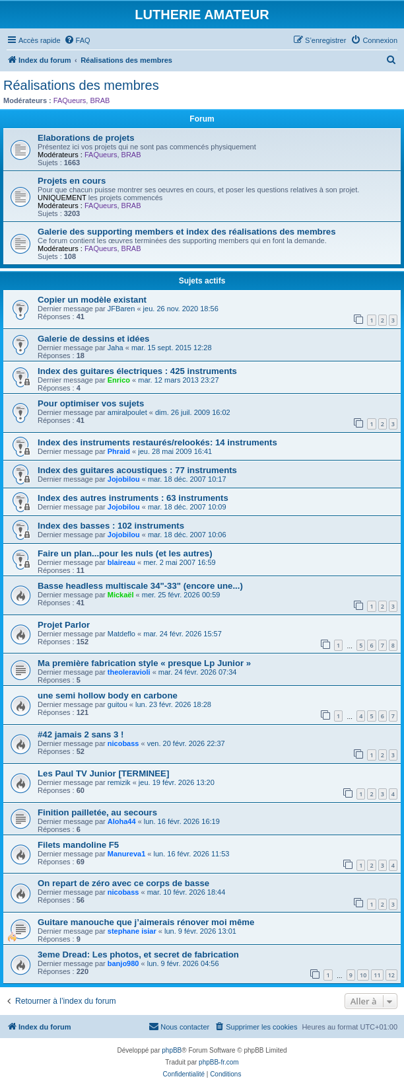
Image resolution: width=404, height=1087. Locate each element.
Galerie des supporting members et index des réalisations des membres (186, 232)
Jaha (115, 348)
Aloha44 (122, 821)
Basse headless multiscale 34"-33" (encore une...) (140, 586)
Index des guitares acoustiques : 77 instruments (137, 470)
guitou (117, 704)
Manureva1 (126, 854)
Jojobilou (124, 479)
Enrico (119, 380)
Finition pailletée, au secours (97, 812)
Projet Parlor (64, 625)
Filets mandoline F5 (78, 845)
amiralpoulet (127, 412)
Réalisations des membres (81, 85)
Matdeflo (121, 634)
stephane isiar (132, 931)
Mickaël (121, 595)
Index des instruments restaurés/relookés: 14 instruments (157, 442)
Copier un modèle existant (92, 300)
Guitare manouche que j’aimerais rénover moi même (146, 922)
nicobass (123, 743)
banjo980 (123, 963)
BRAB (100, 100)
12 (391, 975)
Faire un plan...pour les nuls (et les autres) (125, 553)
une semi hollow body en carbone (108, 695)
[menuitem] (77, 40)
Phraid (119, 451)
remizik (119, 782)
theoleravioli (129, 672)
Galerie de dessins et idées (93, 339)
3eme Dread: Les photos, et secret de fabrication (138, 954)
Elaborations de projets (86, 138)
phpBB (172, 1050)
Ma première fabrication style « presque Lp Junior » (144, 663)
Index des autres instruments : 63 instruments (133, 498)
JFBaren (121, 309)
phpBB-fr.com (219, 1062)
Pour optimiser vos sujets (91, 403)
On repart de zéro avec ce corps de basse (123, 883)
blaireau (121, 562)
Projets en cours (72, 181)
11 (377, 975)
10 (363, 975)
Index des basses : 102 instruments (111, 526)
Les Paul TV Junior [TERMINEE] (103, 773)
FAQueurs (69, 100)
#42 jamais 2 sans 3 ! (81, 734)
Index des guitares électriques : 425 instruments (137, 371)
